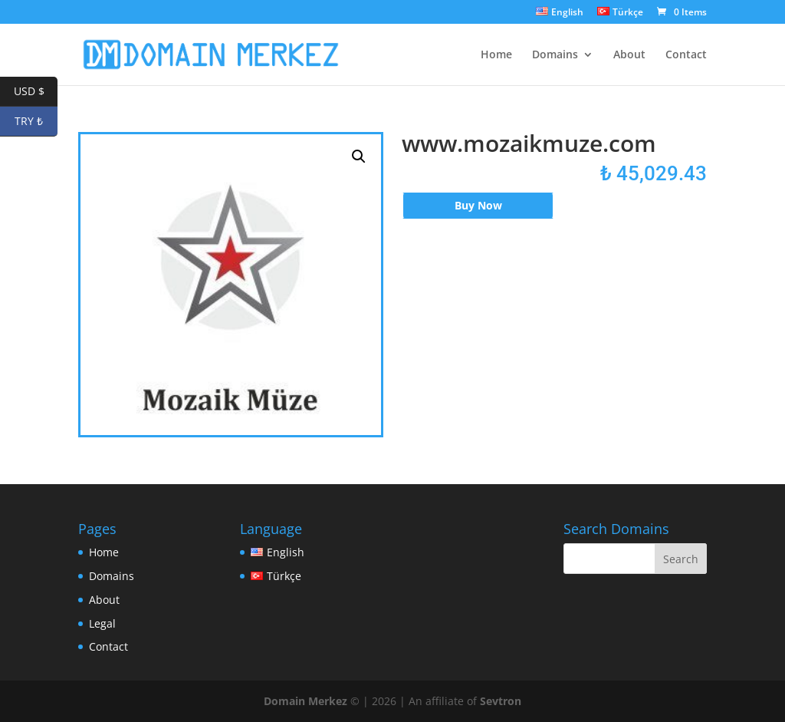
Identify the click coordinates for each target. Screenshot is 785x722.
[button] (359, 156)
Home (496, 55)
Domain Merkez (305, 701)
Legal (102, 623)
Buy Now (478, 205)
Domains (555, 55)
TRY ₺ (36, 122)
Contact (686, 55)
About (629, 55)
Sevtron (500, 701)
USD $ (36, 92)
